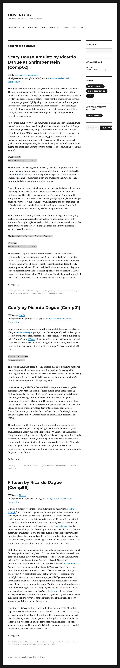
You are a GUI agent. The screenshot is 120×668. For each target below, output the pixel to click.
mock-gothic (43, 291)
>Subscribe (107, 128)
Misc (74, 27)
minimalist (51, 466)
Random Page (94, 115)
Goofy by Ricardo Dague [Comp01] (44, 307)
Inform (54, 591)
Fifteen (22, 495)
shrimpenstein (35, 293)
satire (10, 293)
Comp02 (26, 291)
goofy (39, 466)
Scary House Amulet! (29, 75)
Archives (89, 67)
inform (63, 642)
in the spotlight (54, 642)
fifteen (34, 466)
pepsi (51, 291)
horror (34, 291)
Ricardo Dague (25, 332)
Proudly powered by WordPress (33, 657)
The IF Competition (97, 91)
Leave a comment (55, 293)
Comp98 (23, 642)
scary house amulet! (21, 293)
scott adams (13, 644)
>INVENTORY (20, 15)
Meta (65, 27)
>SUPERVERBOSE (95, 86)
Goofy (22, 315)
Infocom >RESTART (50, 27)
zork (44, 293)
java (44, 466)
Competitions (14, 27)
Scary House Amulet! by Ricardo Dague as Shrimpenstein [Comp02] (42, 62)
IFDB (90, 96)
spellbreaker (23, 644)
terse (38, 644)
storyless (32, 644)
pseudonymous (60, 291)
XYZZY (82, 27)
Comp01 (26, 466)
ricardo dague (73, 291)
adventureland (35, 642)
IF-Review (32, 27)
